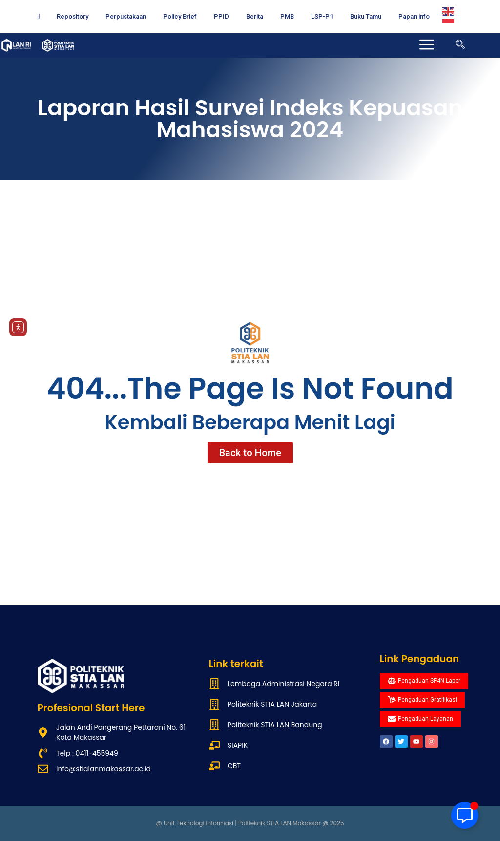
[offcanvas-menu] (427, 45)
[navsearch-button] (460, 45)
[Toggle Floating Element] (464, 815)
